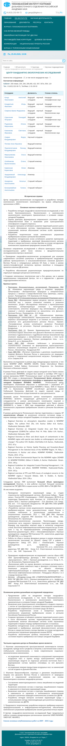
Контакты (48, 22)
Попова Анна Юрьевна (13, 144)
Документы (24, 22)
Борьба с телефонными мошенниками (21, 48)
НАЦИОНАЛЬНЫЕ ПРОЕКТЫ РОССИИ (35, 44)
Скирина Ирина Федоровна (15, 111)
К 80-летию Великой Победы (17, 31)
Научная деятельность (41, 18)
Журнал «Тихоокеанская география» (21, 27)
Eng (58, 13)
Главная (7, 18)
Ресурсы (37, 22)
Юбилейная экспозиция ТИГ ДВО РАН (21, 35)
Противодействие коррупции (17, 40)
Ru (61, 13)
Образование (10, 22)
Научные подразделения (54, 67)
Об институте (21, 18)
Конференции (10, 44)
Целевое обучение (43, 40)
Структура (35, 67)
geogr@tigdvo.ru (35, 13)
